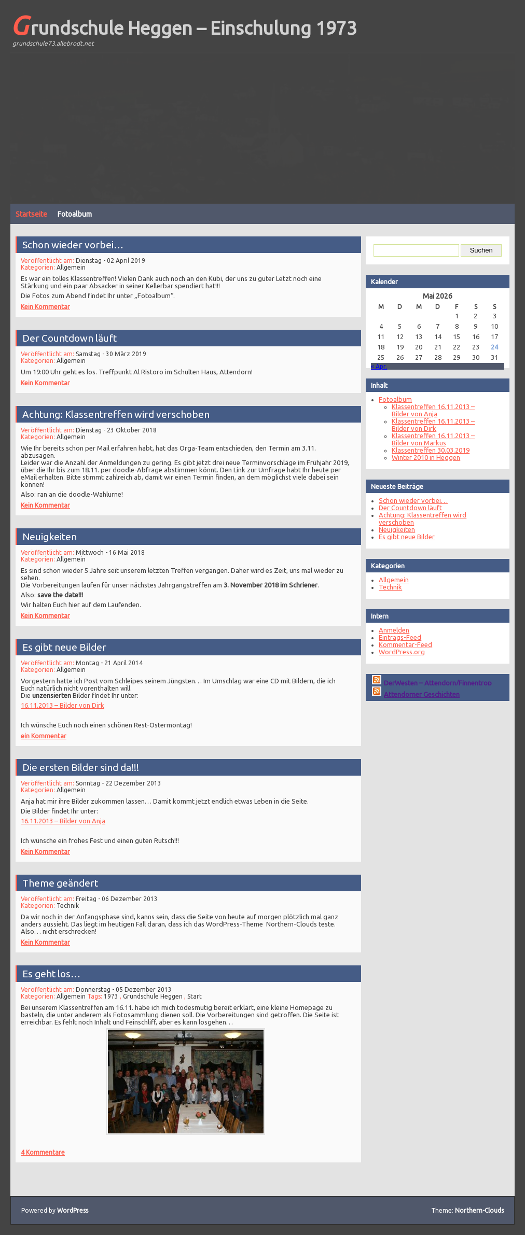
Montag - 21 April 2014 (113, 661)
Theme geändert (67, 881)
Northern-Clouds (479, 1210)
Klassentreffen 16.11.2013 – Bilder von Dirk (427, 424)
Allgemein (78, 265)
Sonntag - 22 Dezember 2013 (122, 782)
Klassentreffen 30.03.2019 (425, 450)
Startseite (31, 214)
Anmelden (388, 630)
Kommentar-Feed (399, 644)
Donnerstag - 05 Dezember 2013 (127, 991)
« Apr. (373, 366)
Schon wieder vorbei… (79, 243)
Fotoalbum (75, 214)
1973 (115, 997)
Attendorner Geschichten (416, 694)
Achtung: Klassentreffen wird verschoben (120, 414)
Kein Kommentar (54, 302)
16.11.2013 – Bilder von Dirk (70, 701)
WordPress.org (396, 651)
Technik (74, 903)
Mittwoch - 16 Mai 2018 (114, 551)
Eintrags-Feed (394, 637)
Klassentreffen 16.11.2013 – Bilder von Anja (427, 410)
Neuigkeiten (58, 535)
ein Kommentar (52, 730)
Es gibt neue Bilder (71, 646)
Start (194, 997)
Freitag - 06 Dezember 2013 (120, 896)
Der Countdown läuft (76, 336)
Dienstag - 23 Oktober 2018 (120, 429)
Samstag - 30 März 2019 (115, 351)
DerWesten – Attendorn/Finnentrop (432, 682)
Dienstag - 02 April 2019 (115, 258)
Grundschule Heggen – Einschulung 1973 (183, 24)
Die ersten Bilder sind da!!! (87, 767)
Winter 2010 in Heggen (420, 457)
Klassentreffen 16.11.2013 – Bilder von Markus (427, 439)
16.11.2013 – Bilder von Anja (70, 816)
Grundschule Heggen (155, 997)
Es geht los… (59, 976)
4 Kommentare (51, 1144)
